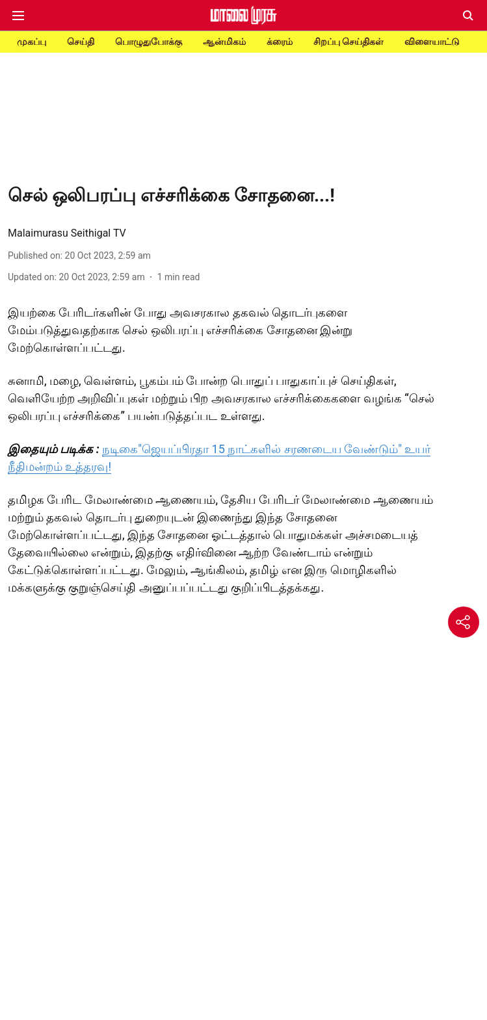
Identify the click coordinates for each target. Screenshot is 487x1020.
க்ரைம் (280, 41)
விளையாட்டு (432, 41)
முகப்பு (31, 41)
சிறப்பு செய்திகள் (348, 41)
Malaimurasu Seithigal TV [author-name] (67, 233)
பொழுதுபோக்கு (148, 41)
